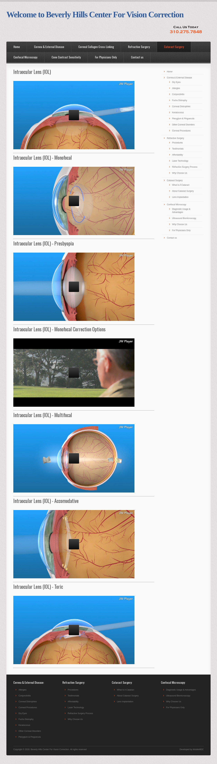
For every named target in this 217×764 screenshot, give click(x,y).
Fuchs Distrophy (179, 100)
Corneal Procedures (181, 131)
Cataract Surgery (174, 47)
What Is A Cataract (180, 185)
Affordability (177, 155)
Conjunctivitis (178, 94)
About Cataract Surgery (183, 191)
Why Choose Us (179, 173)
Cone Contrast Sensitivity (66, 57)
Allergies (176, 88)
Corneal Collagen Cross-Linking (96, 47)
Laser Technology (180, 161)
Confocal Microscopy (25, 57)
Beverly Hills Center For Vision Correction (50, 749)
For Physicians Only (106, 57)
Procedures (177, 142)
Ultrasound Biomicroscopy (184, 218)
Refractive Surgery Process (184, 167)
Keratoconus (178, 112)
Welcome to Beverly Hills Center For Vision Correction (94, 14)
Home (16, 47)
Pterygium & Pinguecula (183, 118)
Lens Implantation (180, 197)
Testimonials (177, 149)
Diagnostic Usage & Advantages (181, 690)
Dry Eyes (176, 82)
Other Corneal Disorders (183, 124)
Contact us (137, 57)
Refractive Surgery (139, 47)
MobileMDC (198, 749)
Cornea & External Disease (49, 47)
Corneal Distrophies (181, 106)
